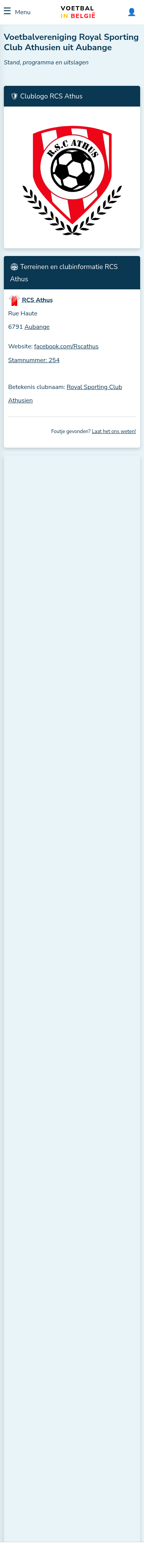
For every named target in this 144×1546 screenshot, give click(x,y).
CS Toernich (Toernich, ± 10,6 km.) (69, 726)
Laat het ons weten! (114, 431)
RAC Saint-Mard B (40, 1096)
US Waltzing (34, 1365)
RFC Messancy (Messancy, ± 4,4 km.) (72, 578)
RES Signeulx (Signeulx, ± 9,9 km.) (69, 637)
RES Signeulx (35, 1164)
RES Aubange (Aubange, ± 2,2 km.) (70, 562)
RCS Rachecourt (93, 1399)
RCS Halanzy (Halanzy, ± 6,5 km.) (68, 593)
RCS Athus (38, 918)
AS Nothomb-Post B (48, 935)
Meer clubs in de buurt (40, 772)
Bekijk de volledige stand (43, 982)
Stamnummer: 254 (34, 360)
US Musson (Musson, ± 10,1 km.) (67, 653)
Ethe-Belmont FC (94, 1332)
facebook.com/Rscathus (66, 346)
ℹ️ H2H (124, 1071)
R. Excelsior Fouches (48, 901)
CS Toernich (88, 1466)
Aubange (37, 327)
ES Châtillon (33, 1231)
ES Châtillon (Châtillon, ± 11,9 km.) (70, 741)
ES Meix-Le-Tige (38, 1298)
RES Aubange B (92, 1264)
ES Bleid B (86, 1063)
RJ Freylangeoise (44, 953)
